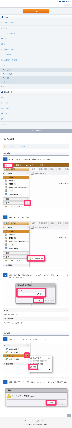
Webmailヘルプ (29, 421)
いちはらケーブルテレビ (41, 421)
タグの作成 (9, 146)
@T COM (64, 1)
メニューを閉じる (36, 131)
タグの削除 (22, 146)
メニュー (66, 4)
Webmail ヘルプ (10, 3)
